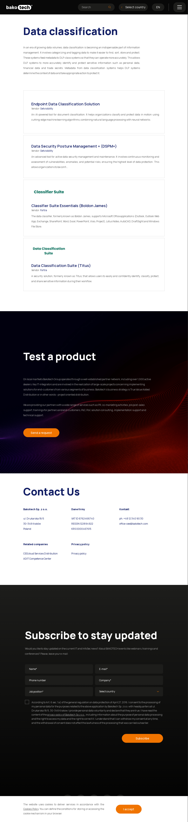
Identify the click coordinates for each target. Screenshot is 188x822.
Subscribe (142, 738)
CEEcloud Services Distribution (40, 553)
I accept (128, 809)
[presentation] (56, 738)
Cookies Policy (31, 809)
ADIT (26, 558)
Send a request (41, 433)
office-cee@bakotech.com (133, 523)
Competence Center (40, 558)
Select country (133, 7)
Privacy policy (78, 553)
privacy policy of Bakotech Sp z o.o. (66, 714)
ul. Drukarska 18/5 (33, 518)
